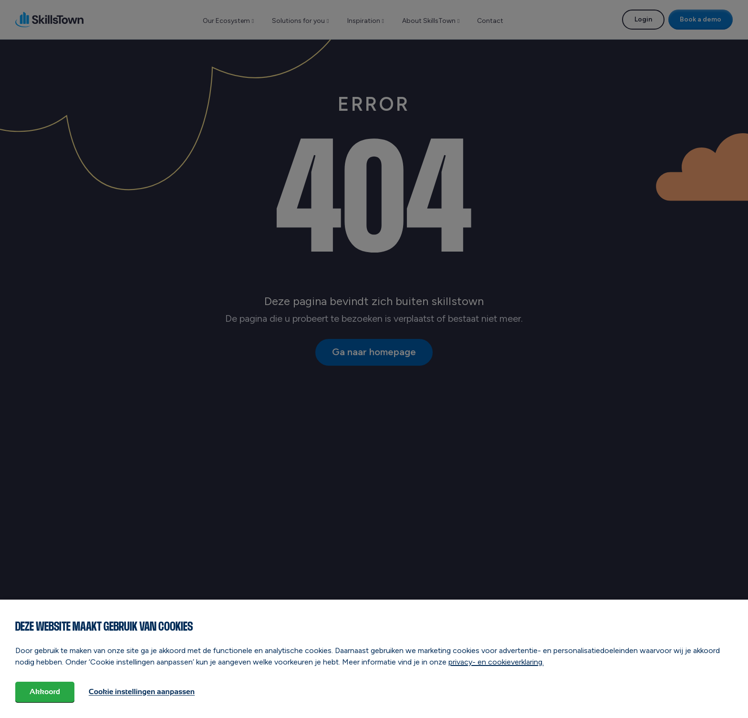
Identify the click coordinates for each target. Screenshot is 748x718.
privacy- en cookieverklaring (495, 661)
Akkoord (45, 691)
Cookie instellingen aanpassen (142, 691)
